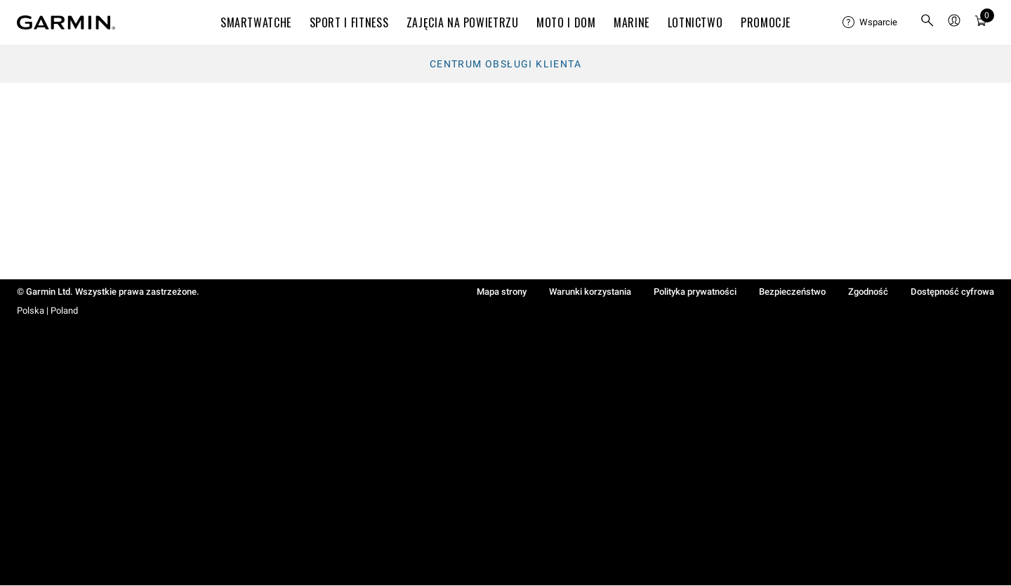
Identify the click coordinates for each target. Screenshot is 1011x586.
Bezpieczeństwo (792, 291)
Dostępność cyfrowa (952, 291)
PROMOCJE (766, 22)
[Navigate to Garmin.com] (66, 22)
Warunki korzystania (590, 291)
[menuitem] (870, 22)
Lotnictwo (695, 22)
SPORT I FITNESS (349, 22)
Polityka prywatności (695, 291)
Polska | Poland (47, 310)
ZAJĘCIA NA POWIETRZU (463, 22)
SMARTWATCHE (255, 22)
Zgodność (868, 291)
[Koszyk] (980, 23)
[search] (927, 23)
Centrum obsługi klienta (505, 63)
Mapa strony (502, 291)
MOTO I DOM (565, 22)
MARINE (631, 22)
